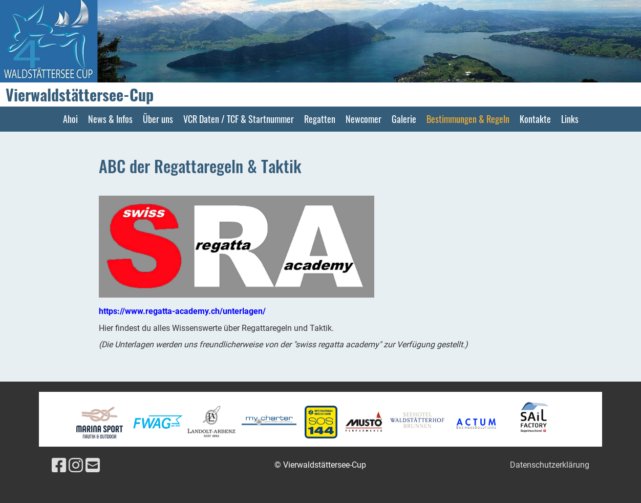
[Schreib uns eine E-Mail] (93, 465)
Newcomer (363, 118)
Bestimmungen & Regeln (467, 118)
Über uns (158, 118)
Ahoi (70, 118)
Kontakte (535, 118)
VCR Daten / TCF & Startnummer (238, 118)
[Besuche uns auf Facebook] (59, 465)
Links (570, 118)
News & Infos (110, 118)
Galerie (404, 118)
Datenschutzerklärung (549, 465)
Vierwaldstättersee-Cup (80, 95)
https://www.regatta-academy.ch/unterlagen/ (182, 311)
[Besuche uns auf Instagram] (76, 465)
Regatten (319, 118)
